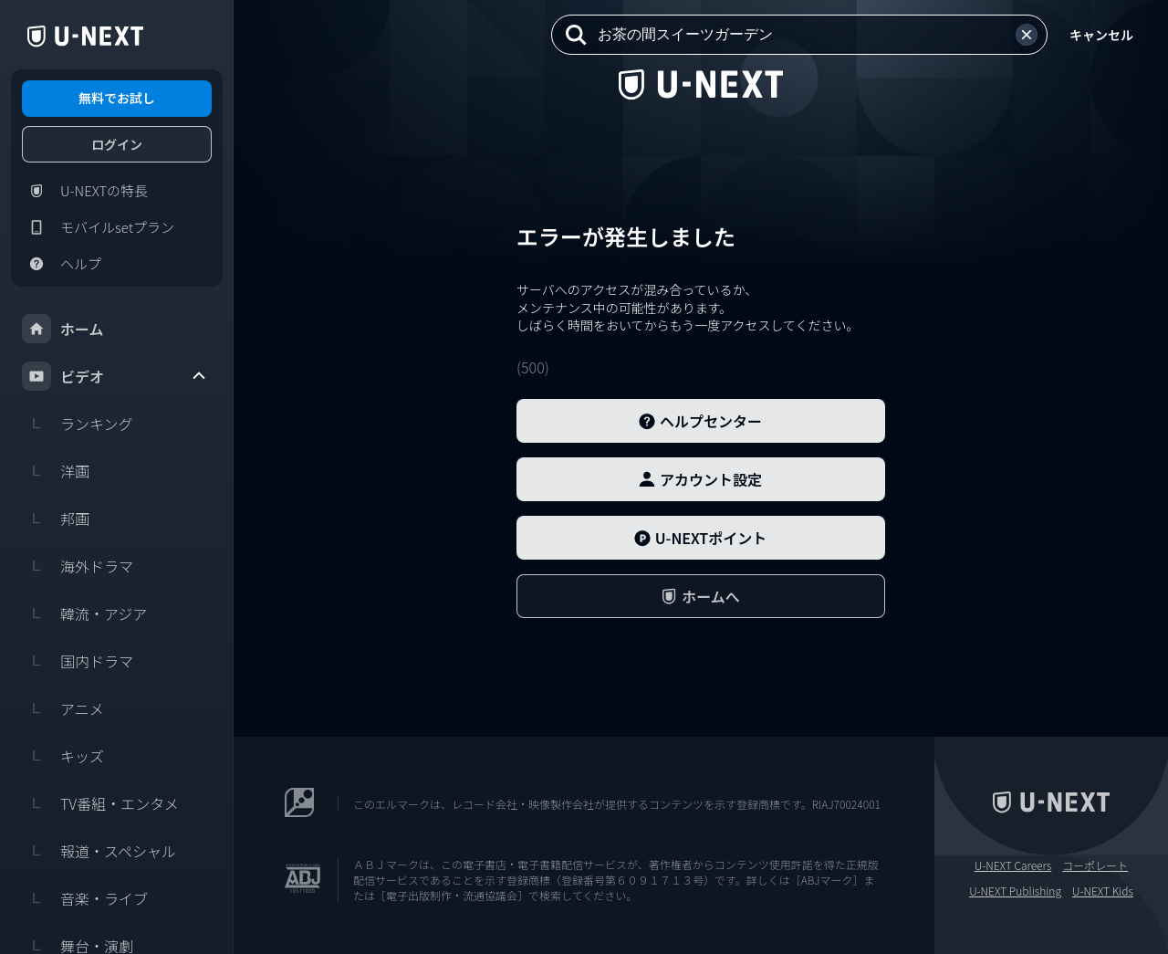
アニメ (63, 708)
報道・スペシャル (99, 850)
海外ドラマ (77, 566)
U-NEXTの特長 (85, 190)
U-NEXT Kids (1102, 891)
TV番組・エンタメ (100, 803)
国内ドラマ (77, 661)
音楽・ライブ (85, 898)
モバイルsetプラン (98, 227)
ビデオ (115, 376)
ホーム (63, 328)
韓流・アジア (84, 613)
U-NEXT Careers (1013, 865)
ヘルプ (61, 263)
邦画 (55, 518)
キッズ (63, 756)
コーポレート (1095, 865)
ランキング (77, 423)
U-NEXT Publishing (1015, 891)
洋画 (55, 471)
